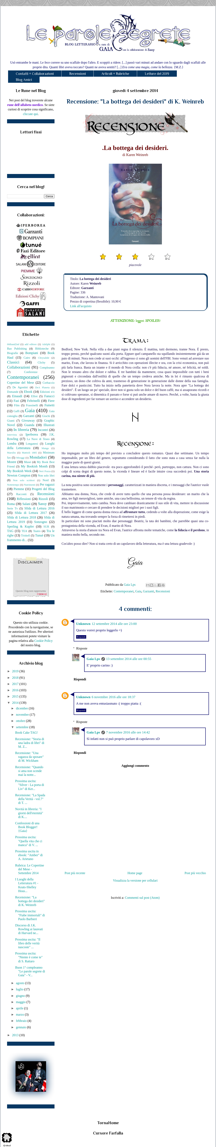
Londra (11, 443)
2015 (15, 696)
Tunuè (39, 535)
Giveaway (28, 420)
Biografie (12, 353)
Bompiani (31, 353)
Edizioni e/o (47, 391)
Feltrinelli (33, 400)
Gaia (138, 591)
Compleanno (47, 367)
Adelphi (46, 344)
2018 (15, 677)
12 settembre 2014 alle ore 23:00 (114, 624)
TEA (24, 531)
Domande (12, 391)
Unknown (83, 624)
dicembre (22, 708)
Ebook (28, 391)
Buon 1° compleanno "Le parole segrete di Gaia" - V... (30, 971)
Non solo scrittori (24, 480)
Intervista (12, 434)
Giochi (46, 416)
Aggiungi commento (135, 765)
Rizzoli (43, 499)
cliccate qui (30, 114)
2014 (15, 702)
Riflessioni (24, 499)
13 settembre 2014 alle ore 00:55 (128, 659)
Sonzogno (40, 522)
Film (17, 405)
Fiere (51, 400)
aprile (20, 1008)
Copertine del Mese (20, 382)
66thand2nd (13, 344)
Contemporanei (124, 591)
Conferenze (30, 372)
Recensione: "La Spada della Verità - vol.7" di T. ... (30, 798)
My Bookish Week (19, 471)
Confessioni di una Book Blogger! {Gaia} (27, 827)
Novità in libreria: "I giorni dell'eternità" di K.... (29, 812)
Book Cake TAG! (26, 732)
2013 (15, 1035)
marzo (20, 1014)
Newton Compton (18, 475)
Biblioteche (41, 348)
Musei (27, 462)
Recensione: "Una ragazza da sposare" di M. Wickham (29, 756)
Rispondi (81, 637)
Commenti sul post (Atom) (142, 897)
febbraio (21, 1020)
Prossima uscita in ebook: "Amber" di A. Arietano (29, 855)
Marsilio (11, 452)
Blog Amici (24, 80)
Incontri (43, 430)
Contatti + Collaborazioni (35, 74)
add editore (31, 344)
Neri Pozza (45, 471)
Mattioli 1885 (29, 452)
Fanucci (49, 396)
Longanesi (32, 443)
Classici (13, 362)
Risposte (81, 648)
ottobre (21, 721)
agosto (20, 983)
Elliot (34, 396)
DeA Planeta (42, 387)
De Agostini (20, 387)
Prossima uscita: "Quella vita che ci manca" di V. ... (28, 840)
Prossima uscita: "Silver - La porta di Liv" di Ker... (29, 784)
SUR (46, 526)
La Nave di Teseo (38, 439)
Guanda (29, 425)
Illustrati (49, 425)
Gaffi (17, 411)
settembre (22, 727)
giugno (21, 995)
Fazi (16, 400)
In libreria (21, 429)
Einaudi (17, 396)
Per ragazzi (47, 484)
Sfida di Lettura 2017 (31, 512)
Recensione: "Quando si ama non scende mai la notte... (29, 770)
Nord (46, 480)
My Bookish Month (34, 466)
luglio (20, 989)
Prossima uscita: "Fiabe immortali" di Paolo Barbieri (30, 915)
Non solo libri (46, 475)
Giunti (11, 420)
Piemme (19, 489)
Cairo (27, 357)
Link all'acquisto (80, 306)
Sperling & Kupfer (20, 526)
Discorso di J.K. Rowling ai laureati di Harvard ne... (29, 929)
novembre (23, 714)
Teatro (37, 531)
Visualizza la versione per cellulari (135, 880)
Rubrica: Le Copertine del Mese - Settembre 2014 (29, 869)
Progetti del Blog (43, 489)
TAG (10, 531)
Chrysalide (43, 357)
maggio (21, 1002)
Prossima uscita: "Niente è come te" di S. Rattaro (29, 957)
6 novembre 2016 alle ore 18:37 (113, 697)
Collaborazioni (18, 367)
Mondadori (38, 457)
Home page (135, 873)
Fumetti (49, 405)
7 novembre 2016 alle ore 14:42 (128, 732)
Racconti (21, 494)
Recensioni (77, 74)
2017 (15, 684)
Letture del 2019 (157, 74)
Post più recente (75, 873)
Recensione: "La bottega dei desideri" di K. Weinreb (30, 901)
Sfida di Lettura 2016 (39, 508)
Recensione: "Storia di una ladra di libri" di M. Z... (29, 742)
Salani (26, 504)
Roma (11, 504)
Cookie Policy (43, 640)
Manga (45, 448)
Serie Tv (12, 508)
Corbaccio (49, 382)
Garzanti (148, 591)
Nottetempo (13, 484)
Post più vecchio (195, 873)
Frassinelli (32, 405)
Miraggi (20, 457)
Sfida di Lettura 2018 (21, 517)
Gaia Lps (93, 659)
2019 (15, 671)
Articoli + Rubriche (115, 74)
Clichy (41, 362)
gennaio (21, 1027)
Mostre (11, 462)
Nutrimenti (29, 484)
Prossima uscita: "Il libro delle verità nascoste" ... (27, 943)
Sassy (42, 504)
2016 (15, 690)
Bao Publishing (17, 348)
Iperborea (31, 434)
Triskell (25, 535)
